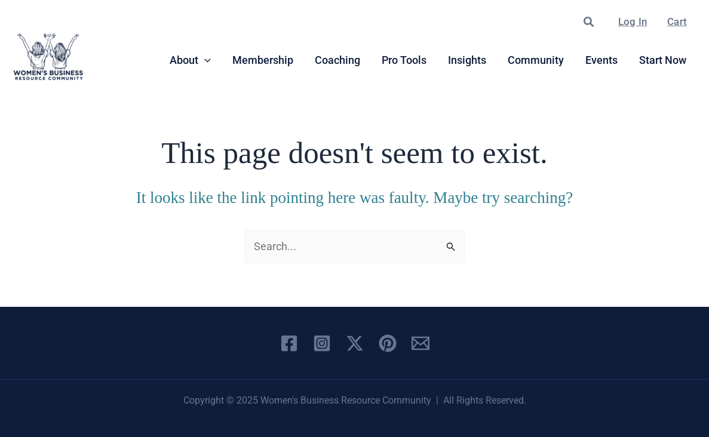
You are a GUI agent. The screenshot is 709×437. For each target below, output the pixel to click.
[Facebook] (289, 343)
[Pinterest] (388, 343)
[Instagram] (322, 343)
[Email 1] (420, 343)
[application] (204, 60)
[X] (355, 343)
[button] (589, 22)
